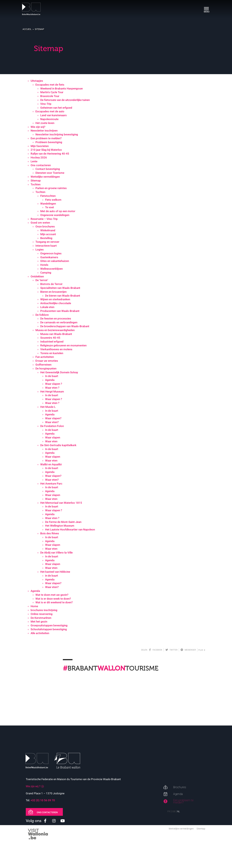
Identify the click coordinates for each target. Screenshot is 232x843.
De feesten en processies (55, 318)
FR (168, 811)
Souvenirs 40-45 (50, 337)
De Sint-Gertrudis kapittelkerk (58, 445)
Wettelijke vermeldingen (45, 176)
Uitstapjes (37, 80)
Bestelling (46, 238)
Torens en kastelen (51, 353)
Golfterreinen (43, 364)
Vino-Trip (45, 103)
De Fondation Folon (52, 426)
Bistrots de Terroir (51, 284)
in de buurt (51, 575)
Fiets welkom (53, 199)
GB (173, 811)
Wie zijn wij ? (33, 786)
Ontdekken (37, 276)
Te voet (49, 207)
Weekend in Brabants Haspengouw (61, 88)
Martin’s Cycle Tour (51, 92)
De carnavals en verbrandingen (58, 322)
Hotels (44, 264)
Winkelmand (47, 230)
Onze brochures (45, 226)
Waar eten (51, 441)
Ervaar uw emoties (46, 360)
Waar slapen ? (53, 383)
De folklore (42, 314)
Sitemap (39, 29)
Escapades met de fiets (49, 84)
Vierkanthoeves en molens (56, 349)
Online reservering (42, 614)
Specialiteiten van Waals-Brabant (60, 287)
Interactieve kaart (46, 245)
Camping (45, 272)
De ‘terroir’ (41, 280)
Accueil (27, 29)
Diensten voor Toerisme (49, 172)
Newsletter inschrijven (44, 130)
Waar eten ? (52, 387)
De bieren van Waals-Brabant (62, 295)
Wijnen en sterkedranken (55, 299)
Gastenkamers (49, 257)
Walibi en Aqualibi (51, 464)
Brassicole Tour (49, 96)
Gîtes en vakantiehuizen (54, 261)
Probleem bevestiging (48, 142)
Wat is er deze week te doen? (53, 598)
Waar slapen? (53, 418)
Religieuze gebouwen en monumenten (63, 345)
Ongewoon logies (51, 253)
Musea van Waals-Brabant (56, 334)
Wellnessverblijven (51, 268)
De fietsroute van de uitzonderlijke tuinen (65, 100)
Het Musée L (48, 406)
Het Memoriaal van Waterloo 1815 (61, 502)
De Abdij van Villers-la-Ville (56, 552)
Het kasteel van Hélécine (55, 571)
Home (34, 606)
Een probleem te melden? (46, 138)
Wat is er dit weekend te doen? (54, 602)
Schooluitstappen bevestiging (49, 629)
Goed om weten (40, 222)
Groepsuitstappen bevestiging (49, 625)
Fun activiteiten (44, 356)
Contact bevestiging (47, 169)
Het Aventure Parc (51, 483)
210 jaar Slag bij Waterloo (46, 149)
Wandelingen (48, 203)
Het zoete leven (44, 123)
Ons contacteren (41, 165)
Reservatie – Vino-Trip (44, 219)
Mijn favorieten (40, 146)
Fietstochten (48, 195)
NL (178, 811)
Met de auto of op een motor (57, 211)
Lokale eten (47, 307)
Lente (34, 161)
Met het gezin (39, 621)
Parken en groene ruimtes (51, 188)
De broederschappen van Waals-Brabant (64, 326)
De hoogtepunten (45, 368)
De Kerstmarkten (41, 617)
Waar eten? (52, 422)
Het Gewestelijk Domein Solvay (59, 372)
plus (201, 650)
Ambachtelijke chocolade (55, 303)
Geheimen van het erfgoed (56, 107)
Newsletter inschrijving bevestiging (56, 134)
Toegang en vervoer (47, 241)
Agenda (49, 380)
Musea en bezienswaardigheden (55, 330)
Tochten (35, 184)
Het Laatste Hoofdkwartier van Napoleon (70, 529)
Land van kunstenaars (53, 115)
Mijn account (48, 234)
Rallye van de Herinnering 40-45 (50, 153)
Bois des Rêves (49, 533)
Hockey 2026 (39, 157)
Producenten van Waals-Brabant (59, 311)
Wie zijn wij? (38, 126)
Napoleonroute (49, 119)
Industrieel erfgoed (51, 341)
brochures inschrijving (44, 610)
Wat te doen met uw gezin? (51, 594)
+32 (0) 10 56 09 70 (43, 800)
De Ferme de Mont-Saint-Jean (63, 522)
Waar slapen (52, 437)
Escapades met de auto (49, 111)
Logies (39, 249)
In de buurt (51, 376)
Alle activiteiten (40, 633)
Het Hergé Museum (52, 391)
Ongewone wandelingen (54, 215)
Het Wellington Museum (59, 525)
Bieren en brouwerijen (53, 291)
